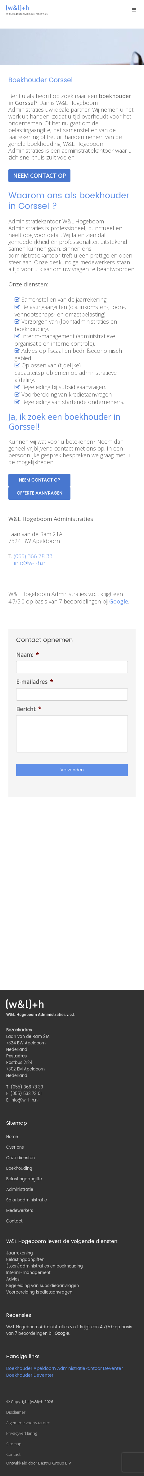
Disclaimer (15, 1412)
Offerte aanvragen (39, 493)
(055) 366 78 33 (33, 556)
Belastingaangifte (24, 1179)
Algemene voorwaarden (28, 1422)
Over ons (15, 1147)
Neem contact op (39, 175)
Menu (133, 11)
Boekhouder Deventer (29, 1375)
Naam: (27, 654)
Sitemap (13, 1444)
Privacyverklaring (21, 1433)
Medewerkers (19, 1211)
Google (118, 601)
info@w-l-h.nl (30, 563)
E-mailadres (34, 681)
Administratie (19, 1190)
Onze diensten (20, 1158)
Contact (14, 1221)
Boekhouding (19, 1168)
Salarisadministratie (26, 1200)
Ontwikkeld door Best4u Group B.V (38, 1463)
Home (12, 1137)
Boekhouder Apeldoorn (31, 1368)
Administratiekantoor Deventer (90, 1368)
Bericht (28, 709)
